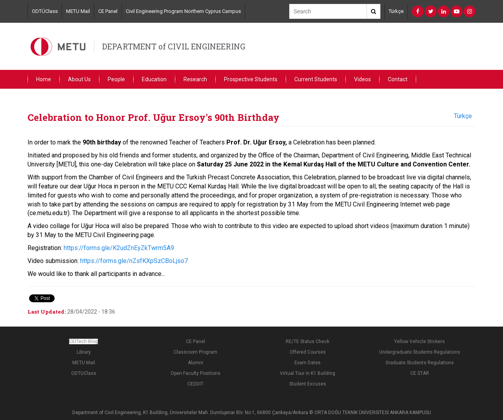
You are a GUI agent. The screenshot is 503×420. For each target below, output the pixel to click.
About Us (79, 79)
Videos (362, 79)
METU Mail (78, 11)
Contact (398, 79)
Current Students (315, 79)
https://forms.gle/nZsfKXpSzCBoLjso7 (134, 261)
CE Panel (107, 11)
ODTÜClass (45, 11)
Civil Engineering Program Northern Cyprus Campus (183, 11)
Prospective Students (250, 79)
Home (43, 79)
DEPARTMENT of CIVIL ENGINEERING (173, 46)
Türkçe (396, 11)
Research (195, 79)
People (116, 79)
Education (154, 79)
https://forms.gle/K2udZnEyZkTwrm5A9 (119, 248)
